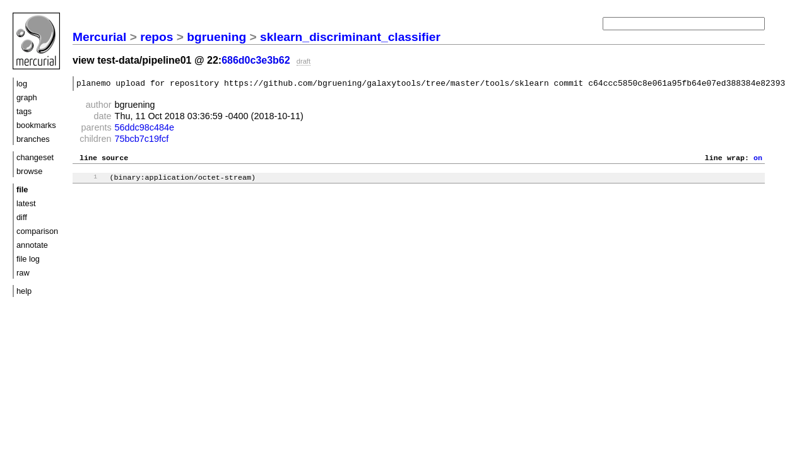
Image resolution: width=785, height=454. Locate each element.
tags (24, 111)
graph (26, 97)
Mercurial (99, 37)
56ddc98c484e (144, 129)
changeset (35, 157)
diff (21, 217)
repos (156, 37)
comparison (37, 231)
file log (28, 259)
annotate (32, 245)
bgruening (216, 37)
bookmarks (36, 125)
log (21, 83)
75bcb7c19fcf (142, 141)
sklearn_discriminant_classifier (350, 37)
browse (29, 171)
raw (23, 272)
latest (26, 203)
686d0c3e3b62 (255, 60)
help (24, 291)
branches (33, 139)
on (757, 161)
